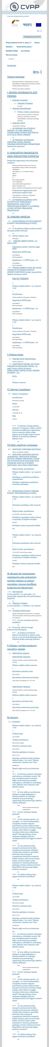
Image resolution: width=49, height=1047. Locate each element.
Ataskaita (11, 59)
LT (41, 31)
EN (38, 31)
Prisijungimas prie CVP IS (32, 37)
